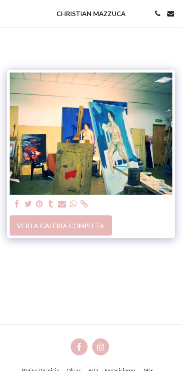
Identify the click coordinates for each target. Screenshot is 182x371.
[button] (10, 13)
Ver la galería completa (60, 226)
